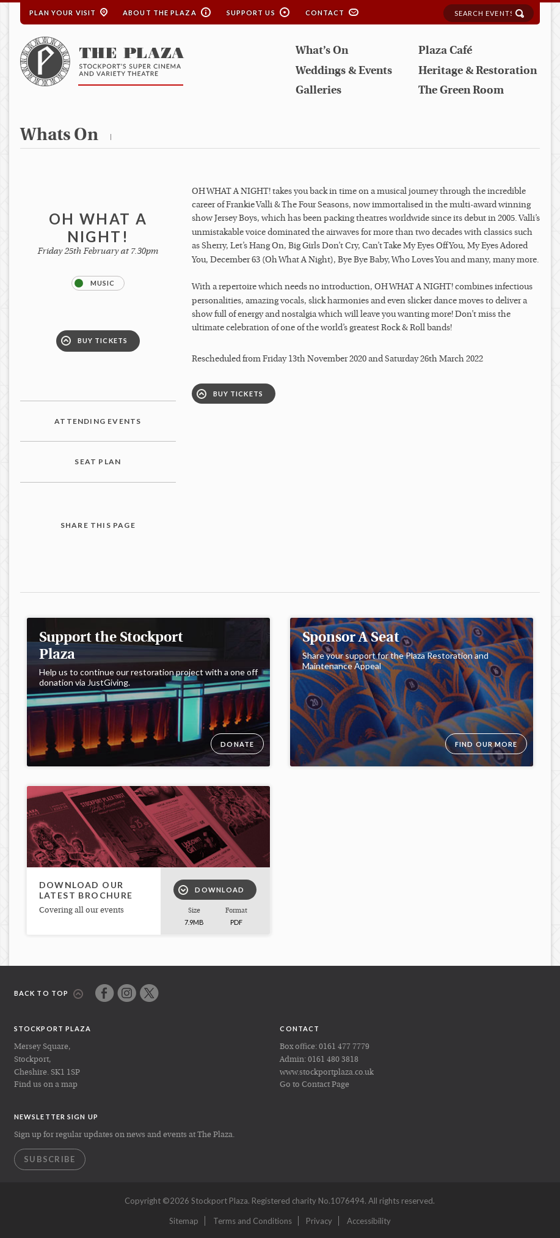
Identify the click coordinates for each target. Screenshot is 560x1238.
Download (211, 890)
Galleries (318, 91)
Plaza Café (445, 51)
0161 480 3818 (333, 1060)
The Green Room (461, 91)
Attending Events (97, 421)
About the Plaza (160, 13)
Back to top (48, 994)
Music (95, 283)
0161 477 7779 (344, 1047)
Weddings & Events (344, 71)
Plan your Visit (62, 13)
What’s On (322, 51)
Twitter (149, 993)
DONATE (237, 744)
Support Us (251, 13)
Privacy (319, 1221)
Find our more (486, 744)
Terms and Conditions (252, 1221)
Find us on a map (46, 1085)
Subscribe (50, 1159)
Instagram (126, 993)
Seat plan (98, 461)
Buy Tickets (94, 341)
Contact (325, 13)
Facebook (104, 993)
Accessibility (369, 1221)
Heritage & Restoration (477, 71)
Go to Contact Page (314, 1085)
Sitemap (183, 1221)
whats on (59, 135)
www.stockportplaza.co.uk (327, 1073)
